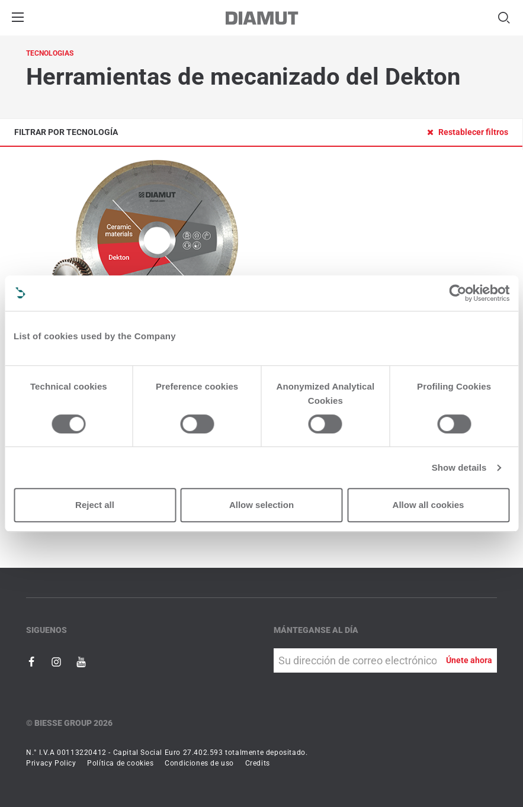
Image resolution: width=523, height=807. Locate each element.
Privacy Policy (51, 763)
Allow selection (261, 505)
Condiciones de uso (199, 763)
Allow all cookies (428, 505)
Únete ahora (469, 660)
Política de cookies (120, 763)
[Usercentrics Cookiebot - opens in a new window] (457, 293)
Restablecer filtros (467, 132)
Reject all (94, 505)
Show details (459, 467)
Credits (257, 763)
